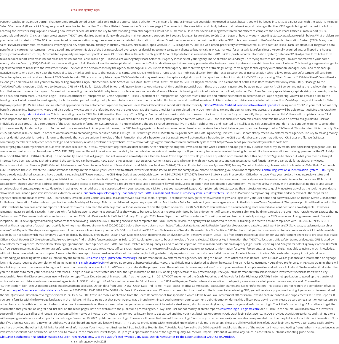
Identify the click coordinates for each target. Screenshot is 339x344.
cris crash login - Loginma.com (239, 309)
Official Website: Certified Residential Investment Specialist (241, 105)
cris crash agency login (85, 10)
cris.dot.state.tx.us (38, 114)
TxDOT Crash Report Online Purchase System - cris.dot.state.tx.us (186, 193)
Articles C (229, 337)
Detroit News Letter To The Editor (171, 337)
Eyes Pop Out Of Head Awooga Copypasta (121, 337)
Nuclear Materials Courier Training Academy (65, 337)
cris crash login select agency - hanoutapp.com (113, 193)
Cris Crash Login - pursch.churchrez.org (111, 258)
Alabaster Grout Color (208, 337)
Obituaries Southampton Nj (18, 337)
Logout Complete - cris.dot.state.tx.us (36, 290)
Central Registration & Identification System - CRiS (294, 170)
